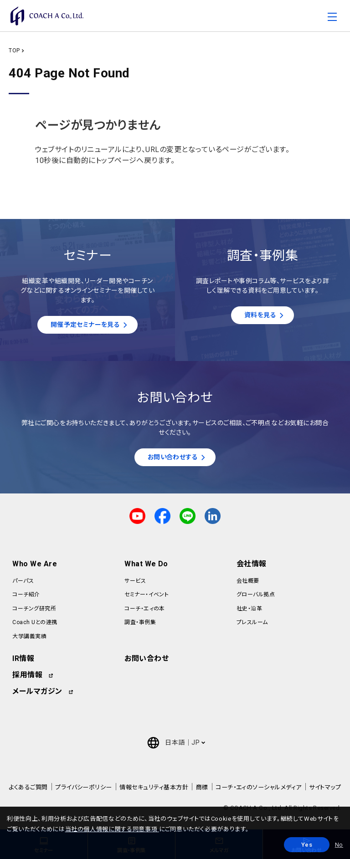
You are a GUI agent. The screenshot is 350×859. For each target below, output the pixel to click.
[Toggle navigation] (332, 18)
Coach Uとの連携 (34, 625)
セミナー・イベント (146, 598)
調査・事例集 (140, 625)
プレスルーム (252, 625)
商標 (202, 790)
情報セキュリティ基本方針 (153, 790)
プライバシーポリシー (83, 790)
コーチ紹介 (26, 598)
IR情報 (23, 661)
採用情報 (27, 677)
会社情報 (252, 566)
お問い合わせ (146, 661)
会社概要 (248, 583)
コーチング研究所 (34, 611)
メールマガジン (37, 694)
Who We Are (34, 566)
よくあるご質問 (28, 790)
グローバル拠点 (256, 598)
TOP (14, 50)
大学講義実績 (29, 639)
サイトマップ (325, 790)
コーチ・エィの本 (144, 611)
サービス (135, 583)
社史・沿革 (249, 611)
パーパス (23, 583)
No (339, 844)
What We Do (146, 566)
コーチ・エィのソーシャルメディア (259, 790)
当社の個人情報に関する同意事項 (112, 829)
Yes (307, 844)
